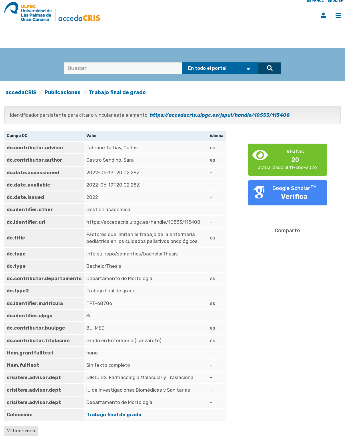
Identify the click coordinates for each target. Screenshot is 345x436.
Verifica (294, 197)
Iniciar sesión (323, 15)
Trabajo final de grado (117, 92)
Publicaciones (63, 92)
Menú (338, 15)
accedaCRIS (21, 92)
